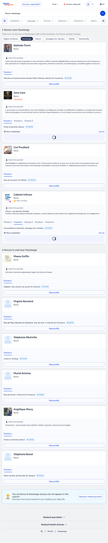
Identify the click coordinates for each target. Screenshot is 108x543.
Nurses (50, 532)
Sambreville (84, 39)
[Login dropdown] (90, 4)
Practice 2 (18, 121)
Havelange (26, 39)
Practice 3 (29, 121)
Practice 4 (39, 222)
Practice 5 (49, 222)
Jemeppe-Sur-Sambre (55, 39)
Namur (38, 39)
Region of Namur (11, 39)
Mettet (72, 39)
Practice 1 (8, 72)
